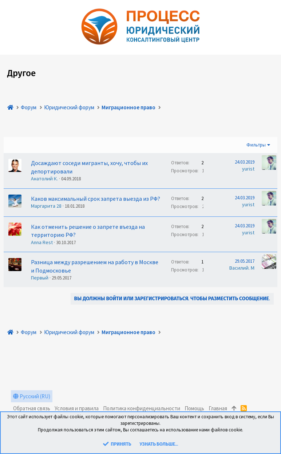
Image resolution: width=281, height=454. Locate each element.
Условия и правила (77, 408)
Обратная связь (31, 408)
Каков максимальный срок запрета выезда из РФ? (95, 198)
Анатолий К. (44, 178)
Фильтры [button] (256, 145)
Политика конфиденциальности (141, 408)
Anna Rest (42, 242)
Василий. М (241, 268)
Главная (218, 408)
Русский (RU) (31, 396)
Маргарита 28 (46, 206)
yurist (248, 168)
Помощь (194, 408)
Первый (39, 277)
